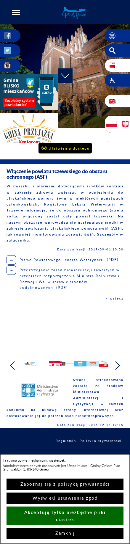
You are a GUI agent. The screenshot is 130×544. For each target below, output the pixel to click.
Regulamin (66, 443)
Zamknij (65, 533)
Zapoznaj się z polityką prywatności (65, 484)
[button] (16, 12)
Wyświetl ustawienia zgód (65, 498)
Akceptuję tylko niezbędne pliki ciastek (65, 516)
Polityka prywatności (101, 443)
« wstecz (114, 298)
